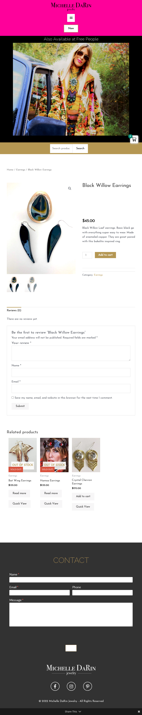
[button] (70, 188)
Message (16, 600)
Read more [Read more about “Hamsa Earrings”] (51, 493)
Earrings (20, 170)
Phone (76, 587)
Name (16, 365)
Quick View (20, 503)
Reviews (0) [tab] (14, 310)
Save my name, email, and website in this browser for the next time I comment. (64, 398)
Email (16, 381)
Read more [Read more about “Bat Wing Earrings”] (19, 493)
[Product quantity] (87, 255)
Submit (71, 648)
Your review (21, 343)
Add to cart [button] (83, 496)
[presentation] (35, 634)
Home (10, 170)
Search (80, 148)
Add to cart (105, 255)
